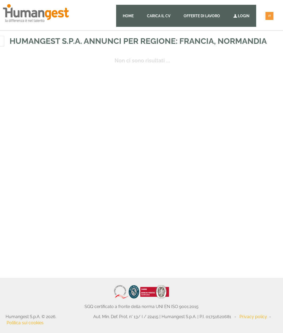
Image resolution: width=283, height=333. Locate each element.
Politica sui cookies (25, 322)
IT (269, 16)
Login (241, 16)
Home (128, 16)
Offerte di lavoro (202, 16)
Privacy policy (253, 316)
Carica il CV (158, 16)
